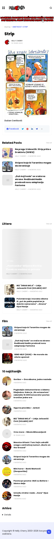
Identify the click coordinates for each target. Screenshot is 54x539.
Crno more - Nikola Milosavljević (30, 432)
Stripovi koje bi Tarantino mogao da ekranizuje (33, 164)
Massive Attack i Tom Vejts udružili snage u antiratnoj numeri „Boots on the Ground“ (32, 445)
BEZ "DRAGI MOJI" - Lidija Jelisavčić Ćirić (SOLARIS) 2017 (32, 286)
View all (49, 143)
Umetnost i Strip (20, 27)
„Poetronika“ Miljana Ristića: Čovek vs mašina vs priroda (24, 267)
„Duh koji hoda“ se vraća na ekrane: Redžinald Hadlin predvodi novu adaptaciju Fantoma (30, 181)
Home (7, 26)
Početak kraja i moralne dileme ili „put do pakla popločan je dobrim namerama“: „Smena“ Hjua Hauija (32, 303)
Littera (10, 261)
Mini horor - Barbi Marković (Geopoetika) (27, 470)
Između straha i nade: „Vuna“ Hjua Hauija (31, 494)
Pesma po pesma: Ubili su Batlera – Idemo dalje (31, 482)
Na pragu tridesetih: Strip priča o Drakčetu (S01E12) (33, 151)
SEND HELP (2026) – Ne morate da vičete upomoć (31, 355)
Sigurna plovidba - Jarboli (27, 408)
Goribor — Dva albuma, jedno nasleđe (32, 379)
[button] (41, 129)
